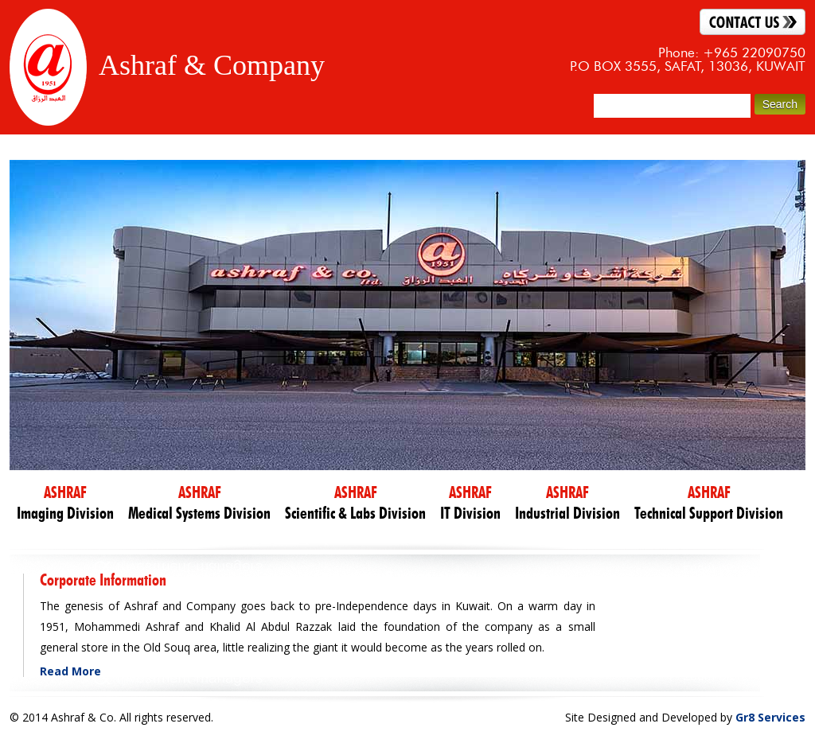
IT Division (470, 503)
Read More (70, 671)
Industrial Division (567, 503)
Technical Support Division (708, 503)
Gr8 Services (770, 717)
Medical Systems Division (199, 503)
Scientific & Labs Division (355, 503)
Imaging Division (65, 503)
